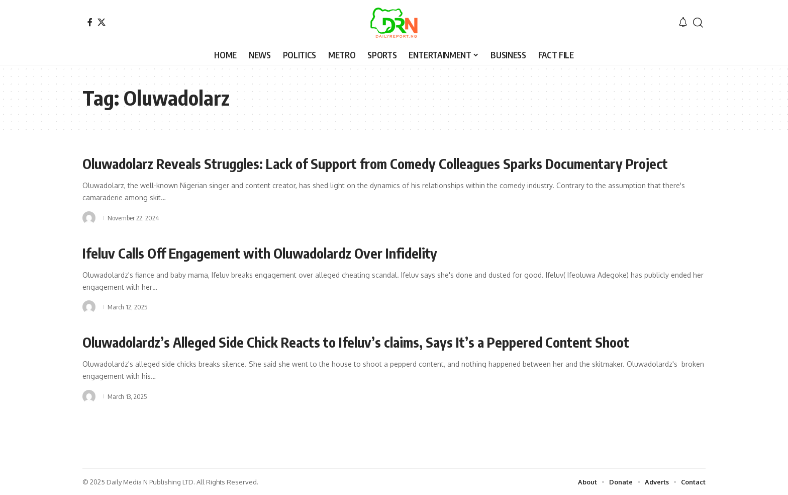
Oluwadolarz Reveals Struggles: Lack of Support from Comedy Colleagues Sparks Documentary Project (385, 163)
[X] (101, 22)
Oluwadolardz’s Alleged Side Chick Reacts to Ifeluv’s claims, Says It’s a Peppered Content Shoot (365, 341)
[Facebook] (90, 22)
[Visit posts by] (88, 217)
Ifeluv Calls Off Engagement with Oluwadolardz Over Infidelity (267, 252)
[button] (698, 22)
